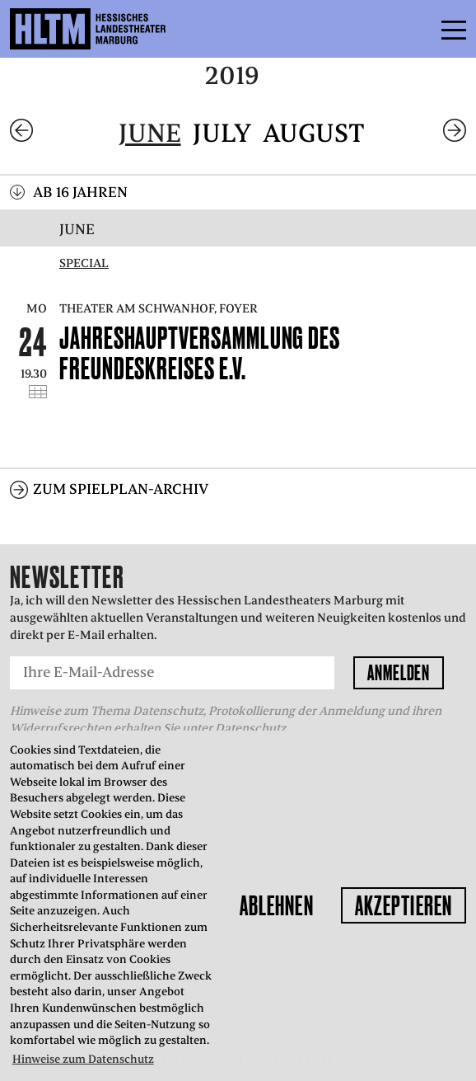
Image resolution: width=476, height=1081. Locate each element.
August (314, 133)
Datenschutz (250, 728)
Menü (416, 28)
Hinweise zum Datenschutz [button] (83, 1059)
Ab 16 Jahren (80, 192)
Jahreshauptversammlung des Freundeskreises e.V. (199, 352)
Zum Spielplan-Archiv (120, 489)
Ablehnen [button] (277, 905)
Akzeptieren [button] (403, 905)
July (222, 133)
